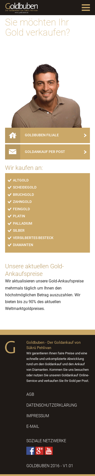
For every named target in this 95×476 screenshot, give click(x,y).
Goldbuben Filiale (34, 135)
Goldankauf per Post (37, 151)
